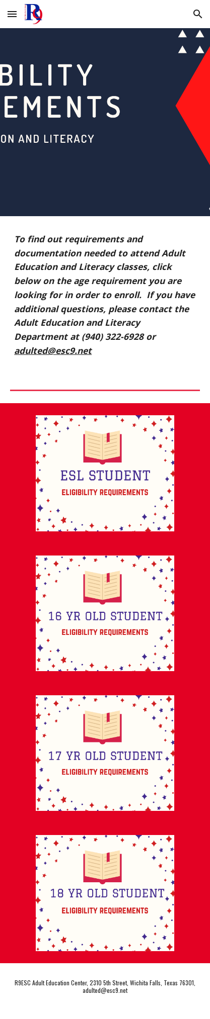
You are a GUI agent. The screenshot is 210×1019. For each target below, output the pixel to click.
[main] (105, 294)
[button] (12, 14)
